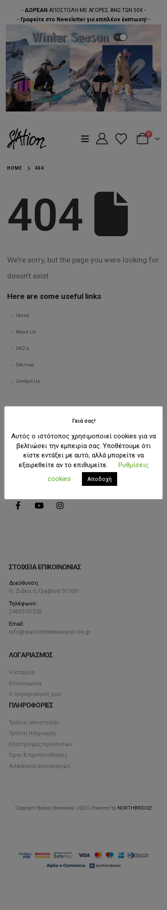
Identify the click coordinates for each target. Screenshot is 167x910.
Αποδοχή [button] (99, 479)
